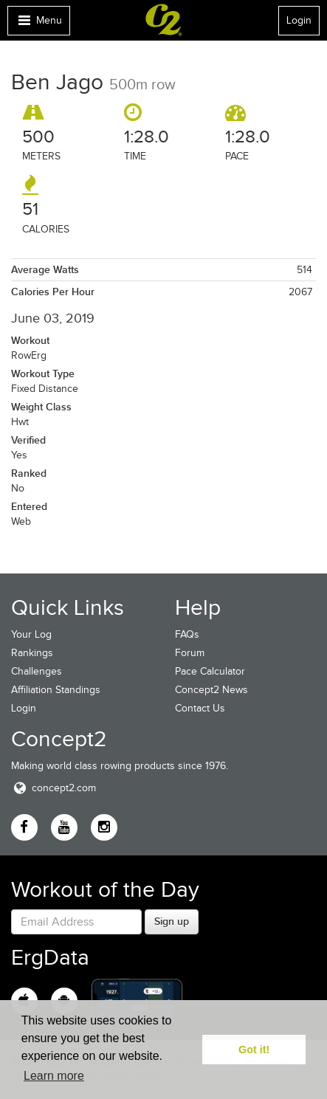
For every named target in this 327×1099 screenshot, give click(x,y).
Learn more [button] (54, 1075)
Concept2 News (211, 689)
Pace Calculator (210, 671)
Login (298, 20)
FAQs (187, 634)
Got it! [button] (253, 1049)
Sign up (171, 921)
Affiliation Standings (55, 689)
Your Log (31, 634)
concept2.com (53, 787)
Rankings (32, 652)
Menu (38, 24)
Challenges (36, 671)
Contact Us (200, 708)
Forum (189, 652)
